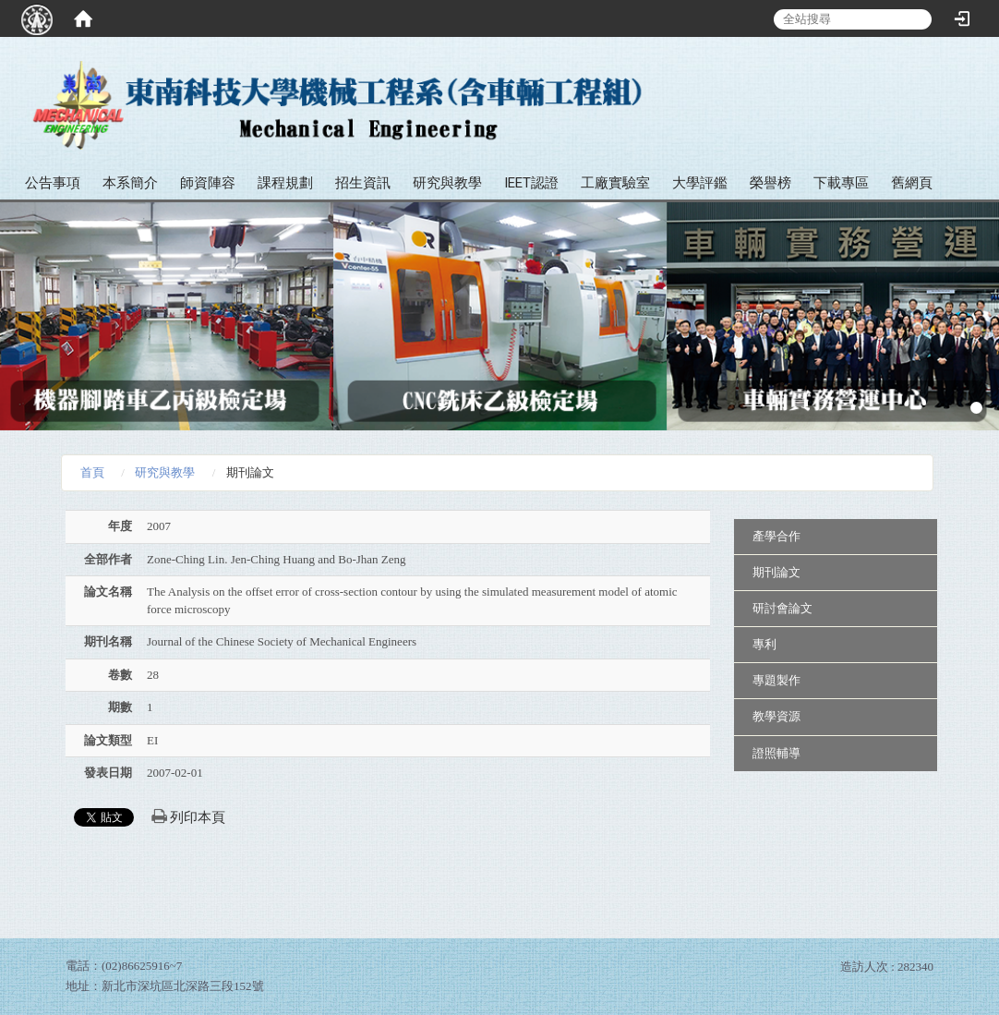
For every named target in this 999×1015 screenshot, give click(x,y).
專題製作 (776, 680)
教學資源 (776, 716)
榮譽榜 (770, 183)
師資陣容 (207, 183)
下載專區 (841, 183)
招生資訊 (363, 183)
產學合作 (776, 536)
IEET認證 (531, 183)
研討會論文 (782, 608)
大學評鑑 (700, 183)
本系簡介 (130, 183)
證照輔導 (776, 753)
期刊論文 (776, 572)
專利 (764, 644)
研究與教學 (447, 183)
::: (978, 73)
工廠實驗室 (615, 183)
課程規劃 (285, 183)
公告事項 (52, 183)
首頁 (92, 472)
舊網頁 (912, 183)
